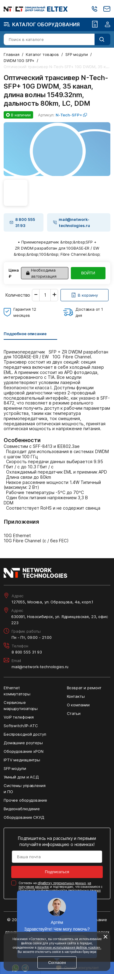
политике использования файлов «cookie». (69, 947)
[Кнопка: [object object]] (84, 295)
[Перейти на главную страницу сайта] (36, 9)
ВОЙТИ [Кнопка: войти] (88, 273)
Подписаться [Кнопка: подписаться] (57, 872)
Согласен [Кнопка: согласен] (57, 962)
